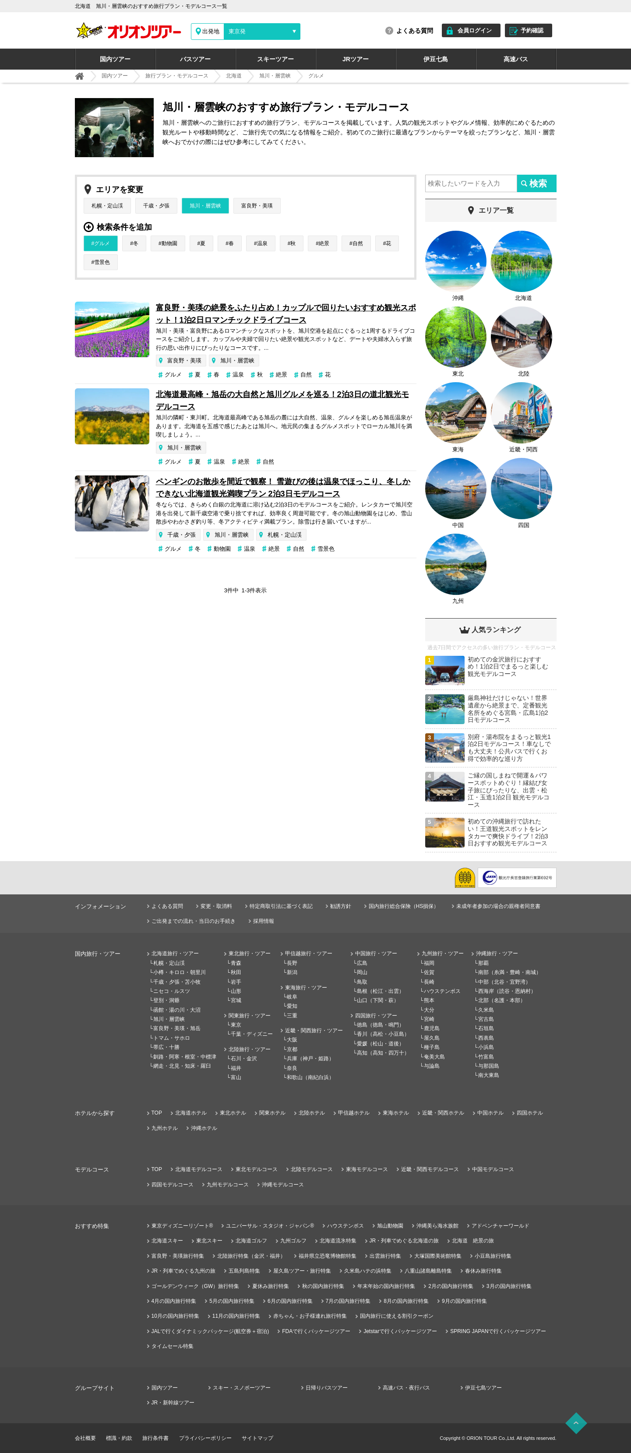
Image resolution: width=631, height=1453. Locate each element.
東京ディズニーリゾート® (182, 1226)
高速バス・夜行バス (406, 1388)
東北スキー (209, 1241)
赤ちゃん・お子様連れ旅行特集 (310, 1316)
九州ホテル (165, 1128)
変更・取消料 (216, 906)
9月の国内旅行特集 (464, 1301)
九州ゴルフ (293, 1241)
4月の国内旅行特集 (174, 1301)
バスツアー (195, 59)
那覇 (483, 963)
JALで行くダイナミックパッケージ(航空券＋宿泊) (210, 1331)
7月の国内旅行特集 (348, 1301)
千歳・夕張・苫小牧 (177, 982)
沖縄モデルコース (283, 1185)
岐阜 (292, 997)
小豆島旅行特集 (493, 1256)
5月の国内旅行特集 (231, 1301)
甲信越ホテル (354, 1113)
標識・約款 (119, 1438)
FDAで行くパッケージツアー (316, 1331)
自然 (358, 243)
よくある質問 (414, 30)
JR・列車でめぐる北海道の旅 (404, 1241)
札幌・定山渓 (107, 206)
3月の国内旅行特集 (509, 1286)
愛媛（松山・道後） (380, 1044)
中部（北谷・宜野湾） (504, 982)
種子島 (432, 1047)
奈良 (292, 1068)
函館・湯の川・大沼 (177, 1010)
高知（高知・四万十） (383, 1053)
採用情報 (263, 921)
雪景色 (102, 262)
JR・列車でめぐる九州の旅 (184, 1271)
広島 (362, 963)
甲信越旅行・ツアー (308, 953)
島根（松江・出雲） (380, 991)
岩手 (236, 982)
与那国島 (488, 1066)
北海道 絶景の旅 (473, 1241)
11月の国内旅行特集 (236, 1316)
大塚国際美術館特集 (438, 1256)
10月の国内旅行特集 (175, 1316)
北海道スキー (167, 1241)
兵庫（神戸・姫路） (310, 1058)
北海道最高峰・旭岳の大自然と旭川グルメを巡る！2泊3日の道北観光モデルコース (282, 400)
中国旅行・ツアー (376, 953)
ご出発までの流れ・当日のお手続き (194, 921)
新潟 (292, 972)
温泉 (262, 243)
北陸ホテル (312, 1113)
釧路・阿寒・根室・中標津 (184, 1057)
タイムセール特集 (173, 1346)
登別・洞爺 (166, 1000)
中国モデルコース (493, 1169)
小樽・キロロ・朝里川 (179, 972)
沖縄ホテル (204, 1128)
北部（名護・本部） (501, 1000)
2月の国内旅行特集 (450, 1286)
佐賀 (429, 972)
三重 (292, 1016)
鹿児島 (432, 1028)
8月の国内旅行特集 (406, 1301)
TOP (157, 1113)
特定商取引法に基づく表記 (281, 906)
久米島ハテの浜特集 (367, 1271)
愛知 (292, 1006)
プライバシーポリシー (205, 1438)
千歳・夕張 (156, 206)
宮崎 (429, 1019)
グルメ (102, 243)
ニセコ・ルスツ (171, 991)
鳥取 (362, 982)
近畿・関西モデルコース (430, 1169)
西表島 (486, 1038)
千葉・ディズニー (252, 1034)
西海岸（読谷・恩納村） (507, 991)
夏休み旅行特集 (270, 1286)
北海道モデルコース (198, 1169)
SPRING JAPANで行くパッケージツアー (498, 1331)
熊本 (429, 1000)
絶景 (324, 243)
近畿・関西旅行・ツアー (314, 1030)
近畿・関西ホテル (443, 1113)
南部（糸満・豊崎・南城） (509, 972)
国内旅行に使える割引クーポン (397, 1316)
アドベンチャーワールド (500, 1226)
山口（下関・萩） (378, 1000)
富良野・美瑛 (257, 206)
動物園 (169, 243)
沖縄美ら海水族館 (437, 1226)
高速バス (516, 59)
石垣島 (486, 1028)
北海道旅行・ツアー (175, 953)
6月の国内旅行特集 (290, 1301)
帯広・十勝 (166, 1047)
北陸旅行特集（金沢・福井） (251, 1256)
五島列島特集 (244, 1271)
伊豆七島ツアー (483, 1388)
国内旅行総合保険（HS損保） (404, 906)
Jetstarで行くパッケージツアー (400, 1331)
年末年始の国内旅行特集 (386, 1286)
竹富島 (486, 1057)
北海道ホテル (191, 1113)
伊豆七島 (435, 59)
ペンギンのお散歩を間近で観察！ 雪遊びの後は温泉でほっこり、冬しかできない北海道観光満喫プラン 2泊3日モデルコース (283, 487)
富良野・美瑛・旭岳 (177, 1028)
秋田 (236, 972)
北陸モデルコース (312, 1169)
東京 (236, 1025)
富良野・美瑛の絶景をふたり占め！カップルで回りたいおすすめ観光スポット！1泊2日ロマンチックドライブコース (286, 313)
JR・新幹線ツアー (173, 1403)
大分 (429, 1010)
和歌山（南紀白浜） (310, 1077)
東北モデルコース (257, 1169)
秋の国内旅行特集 (323, 1286)
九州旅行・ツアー (443, 953)
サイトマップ (257, 1438)
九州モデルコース (228, 1185)
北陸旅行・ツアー (250, 1049)
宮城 (236, 1000)
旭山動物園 (390, 1226)
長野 (292, 963)
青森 (236, 963)
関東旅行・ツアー (250, 1016)
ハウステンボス (442, 991)
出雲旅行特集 (385, 1256)
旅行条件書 (155, 1438)
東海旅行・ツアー (306, 988)
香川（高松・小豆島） (383, 1034)
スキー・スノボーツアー (242, 1388)
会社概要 (85, 1438)
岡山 (362, 972)
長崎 (429, 982)
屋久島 (432, 1038)
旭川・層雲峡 (205, 206)
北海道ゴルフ (251, 1241)
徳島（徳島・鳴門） (380, 1025)
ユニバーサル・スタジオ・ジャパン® (270, 1226)
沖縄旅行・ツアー (497, 953)
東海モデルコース (367, 1169)
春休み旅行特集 (483, 1271)
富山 (236, 1077)
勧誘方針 (340, 906)
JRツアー (355, 59)
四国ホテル (530, 1113)
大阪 (292, 1040)
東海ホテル (396, 1113)
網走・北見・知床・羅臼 (182, 1066)
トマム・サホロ (171, 1038)
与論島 (432, 1066)
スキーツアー (275, 59)
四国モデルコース (173, 1185)
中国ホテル (490, 1113)
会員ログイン (475, 30)
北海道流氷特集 (338, 1241)
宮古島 (486, 1019)
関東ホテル (272, 1113)
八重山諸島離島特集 (428, 1271)
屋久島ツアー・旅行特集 (302, 1271)
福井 (236, 1068)
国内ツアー (115, 59)
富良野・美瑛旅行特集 (178, 1256)
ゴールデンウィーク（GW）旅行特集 (196, 1286)
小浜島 (486, 1047)
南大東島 (488, 1075)
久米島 (486, 1010)
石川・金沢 (244, 1058)
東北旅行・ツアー (250, 953)
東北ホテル (233, 1113)
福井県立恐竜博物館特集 (327, 1256)
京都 (292, 1049)
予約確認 (532, 30)
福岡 (429, 963)
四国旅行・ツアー (376, 1016)
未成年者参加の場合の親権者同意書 (498, 906)
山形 (236, 991)
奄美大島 (434, 1057)
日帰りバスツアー (327, 1388)
